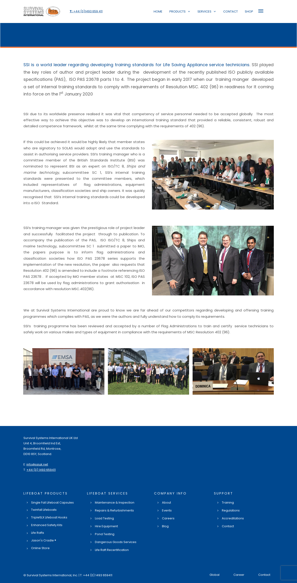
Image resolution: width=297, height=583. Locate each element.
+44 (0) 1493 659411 (41, 470)
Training (228, 502)
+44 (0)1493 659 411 (86, 11)
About (166, 502)
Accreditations (233, 518)
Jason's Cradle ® (43, 540)
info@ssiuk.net (37, 464)
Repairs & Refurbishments (114, 510)
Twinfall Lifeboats (44, 510)
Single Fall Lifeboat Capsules (52, 502)
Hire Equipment (106, 526)
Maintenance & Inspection (114, 502)
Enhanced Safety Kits (46, 525)
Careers (168, 518)
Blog (165, 526)
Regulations (231, 510)
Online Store (40, 548)
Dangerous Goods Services (115, 542)
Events (167, 510)
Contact (228, 526)
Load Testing (104, 518)
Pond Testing (104, 534)
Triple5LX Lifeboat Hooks (49, 517)
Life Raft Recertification (112, 550)
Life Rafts (37, 533)
